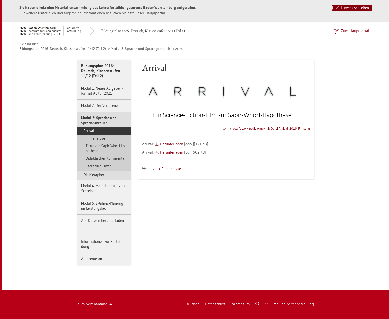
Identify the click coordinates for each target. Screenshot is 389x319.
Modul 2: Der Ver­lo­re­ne (99, 105)
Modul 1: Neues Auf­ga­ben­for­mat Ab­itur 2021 (102, 91)
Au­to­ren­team (91, 258)
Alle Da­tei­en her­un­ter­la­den (102, 220)
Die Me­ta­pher (93, 174)
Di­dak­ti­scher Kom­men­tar (106, 158)
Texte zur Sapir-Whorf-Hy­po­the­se (106, 148)
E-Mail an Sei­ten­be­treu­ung (289, 304)
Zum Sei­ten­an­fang (94, 304)
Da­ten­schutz (215, 304)
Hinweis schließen (352, 7)
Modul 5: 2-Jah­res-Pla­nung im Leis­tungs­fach (102, 206)
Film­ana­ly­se (95, 138)
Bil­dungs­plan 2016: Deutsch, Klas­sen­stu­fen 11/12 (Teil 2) (143, 31)
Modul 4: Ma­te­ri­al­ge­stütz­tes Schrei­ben (103, 188)
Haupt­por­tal (155, 13)
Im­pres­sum (240, 304)
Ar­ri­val (180, 48)
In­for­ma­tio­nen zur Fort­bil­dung (101, 244)
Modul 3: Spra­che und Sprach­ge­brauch (140, 48)
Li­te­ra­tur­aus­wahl (99, 166)
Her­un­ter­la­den (171, 144)
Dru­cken (192, 304)
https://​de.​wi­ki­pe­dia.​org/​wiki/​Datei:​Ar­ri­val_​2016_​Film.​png (269, 128)
